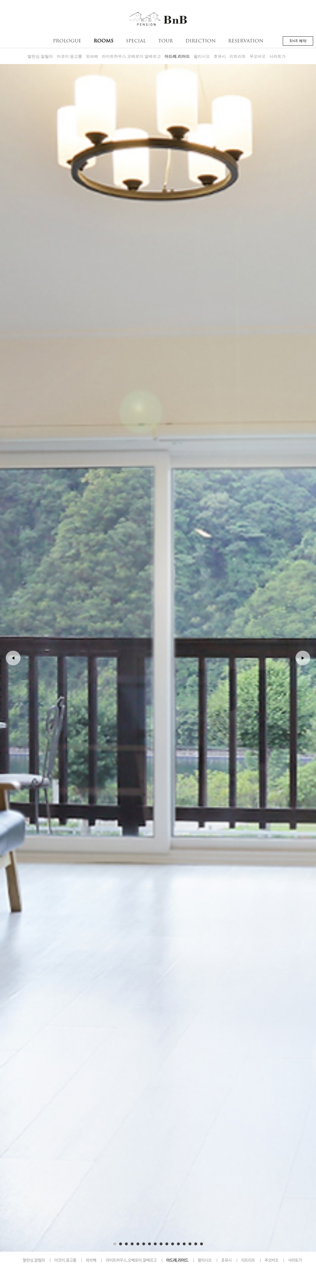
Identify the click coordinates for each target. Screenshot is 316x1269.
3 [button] (126, 1243)
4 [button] (132, 1243)
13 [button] (184, 1243)
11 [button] (172, 1243)
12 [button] (178, 1243)
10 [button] (166, 1243)
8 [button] (155, 1243)
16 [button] (201, 1243)
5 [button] (137, 1243)
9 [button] (161, 1243)
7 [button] (149, 1243)
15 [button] (195, 1243)
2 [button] (120, 1243)
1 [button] (114, 1243)
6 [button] (143, 1243)
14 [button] (190, 1243)
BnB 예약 (297, 41)
